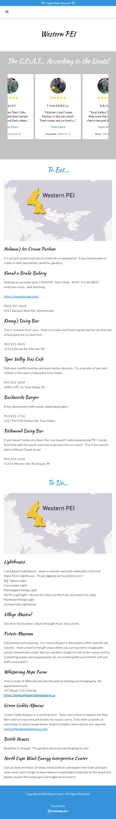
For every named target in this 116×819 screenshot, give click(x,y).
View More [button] (10, 127)
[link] (58, 811)
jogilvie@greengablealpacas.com (25, 729)
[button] (12, 12)
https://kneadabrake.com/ (21, 296)
